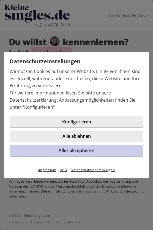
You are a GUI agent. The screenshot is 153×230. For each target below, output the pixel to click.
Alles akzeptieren (76, 150)
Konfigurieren (38, 107)
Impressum (47, 169)
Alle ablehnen (76, 136)
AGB (63, 169)
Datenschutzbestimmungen (93, 169)
